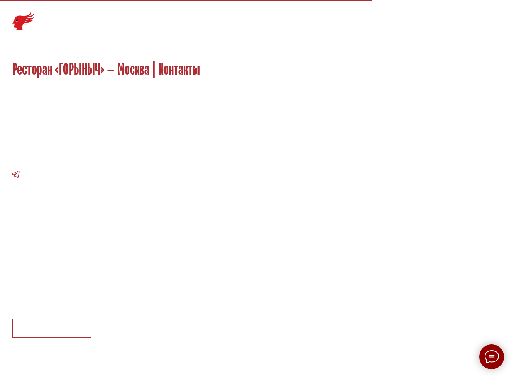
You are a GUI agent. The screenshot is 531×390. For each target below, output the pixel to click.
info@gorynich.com (40, 160)
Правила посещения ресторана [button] (61, 286)
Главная (255, 17)
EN (513, 17)
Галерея (287, 17)
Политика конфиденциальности (61, 266)
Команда (344, 17)
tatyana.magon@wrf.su (46, 201)
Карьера (408, 17)
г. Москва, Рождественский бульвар (66, 139)
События (378, 17)
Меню (316, 17)
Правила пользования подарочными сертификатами (93, 297)
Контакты (476, 17)
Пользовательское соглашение (60, 276)
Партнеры (441, 17)
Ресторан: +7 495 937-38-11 (54, 170)
